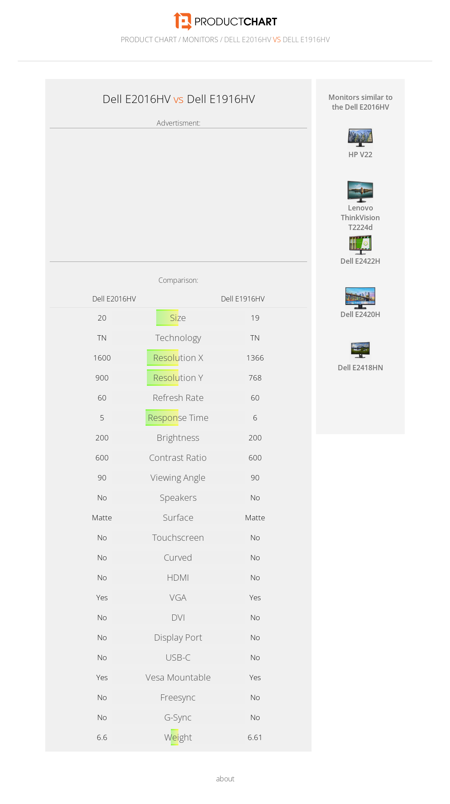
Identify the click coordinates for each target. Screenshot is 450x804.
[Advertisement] (178, 195)
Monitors (200, 39)
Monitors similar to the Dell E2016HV (360, 102)
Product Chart (149, 39)
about (225, 779)
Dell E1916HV (242, 299)
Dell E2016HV (114, 299)
